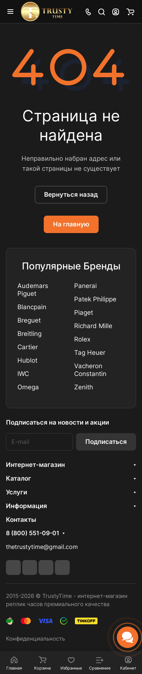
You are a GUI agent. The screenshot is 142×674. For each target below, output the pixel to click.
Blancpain (31, 307)
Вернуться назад (71, 194)
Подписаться (106, 441)
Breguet (29, 320)
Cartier (27, 347)
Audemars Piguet (32, 289)
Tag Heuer (89, 352)
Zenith (83, 387)
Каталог (18, 478)
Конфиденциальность (35, 638)
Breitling (29, 333)
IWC (23, 373)
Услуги (16, 492)
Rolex (82, 339)
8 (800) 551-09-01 (32, 533)
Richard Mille (93, 326)
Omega (28, 387)
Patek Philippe (95, 299)
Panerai (85, 285)
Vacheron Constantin (90, 369)
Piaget (83, 312)
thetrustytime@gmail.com (42, 546)
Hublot (27, 360)
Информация (26, 506)
